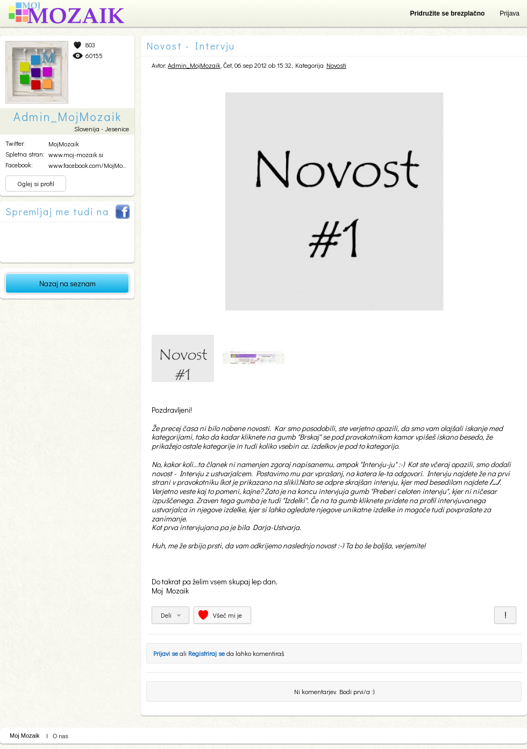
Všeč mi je (227, 615)
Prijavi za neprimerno (505, 615)
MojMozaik (63, 143)
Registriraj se (206, 653)
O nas (60, 736)
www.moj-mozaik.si (75, 154)
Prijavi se (165, 653)
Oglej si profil (35, 183)
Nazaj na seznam (67, 283)
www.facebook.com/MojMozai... (91, 165)
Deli (166, 615)
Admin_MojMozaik (194, 65)
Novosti (336, 65)
